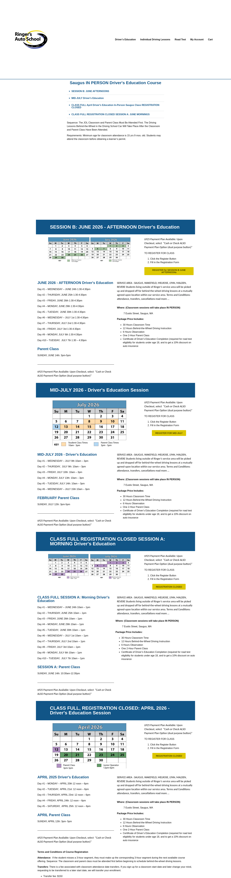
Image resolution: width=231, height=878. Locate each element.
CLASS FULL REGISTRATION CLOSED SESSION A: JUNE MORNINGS (110, 114)
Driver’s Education (125, 39)
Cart (210, 39)
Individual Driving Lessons (155, 39)
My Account (197, 39)
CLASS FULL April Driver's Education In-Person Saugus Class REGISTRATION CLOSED (115, 106)
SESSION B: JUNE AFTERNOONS (90, 91)
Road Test (180, 39)
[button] (115, 91)
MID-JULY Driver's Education (87, 98)
